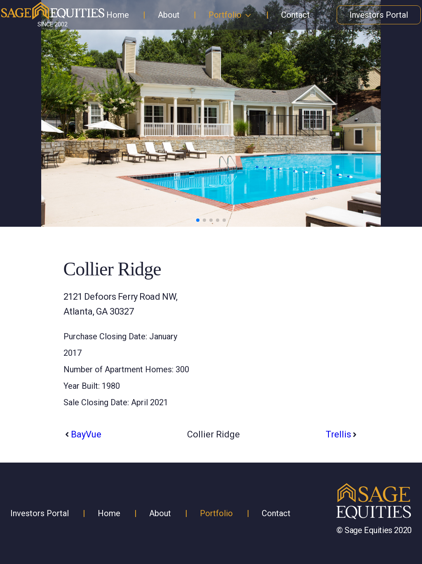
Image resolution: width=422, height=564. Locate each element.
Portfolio (225, 15)
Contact (295, 15)
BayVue (86, 434)
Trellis (338, 434)
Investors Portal (378, 15)
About (169, 15)
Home (117, 15)
